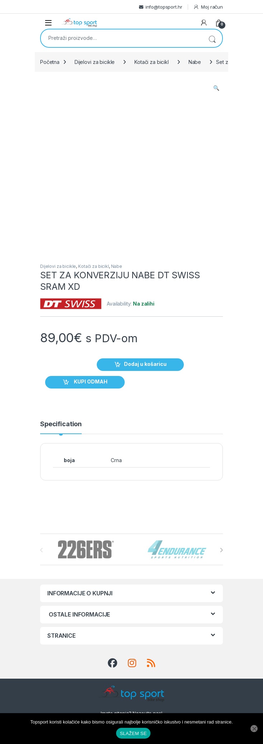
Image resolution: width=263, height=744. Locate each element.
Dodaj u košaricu (145, 364)
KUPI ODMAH (90, 382)
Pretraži (212, 38)
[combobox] (121, 37)
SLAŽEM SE (133, 733)
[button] (216, 88)
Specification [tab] (61, 424)
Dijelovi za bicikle (95, 62)
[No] (254, 728)
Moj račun (208, 7)
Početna (49, 62)
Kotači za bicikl (151, 62)
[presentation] (221, 550)
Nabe (194, 62)
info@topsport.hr (163, 7)
